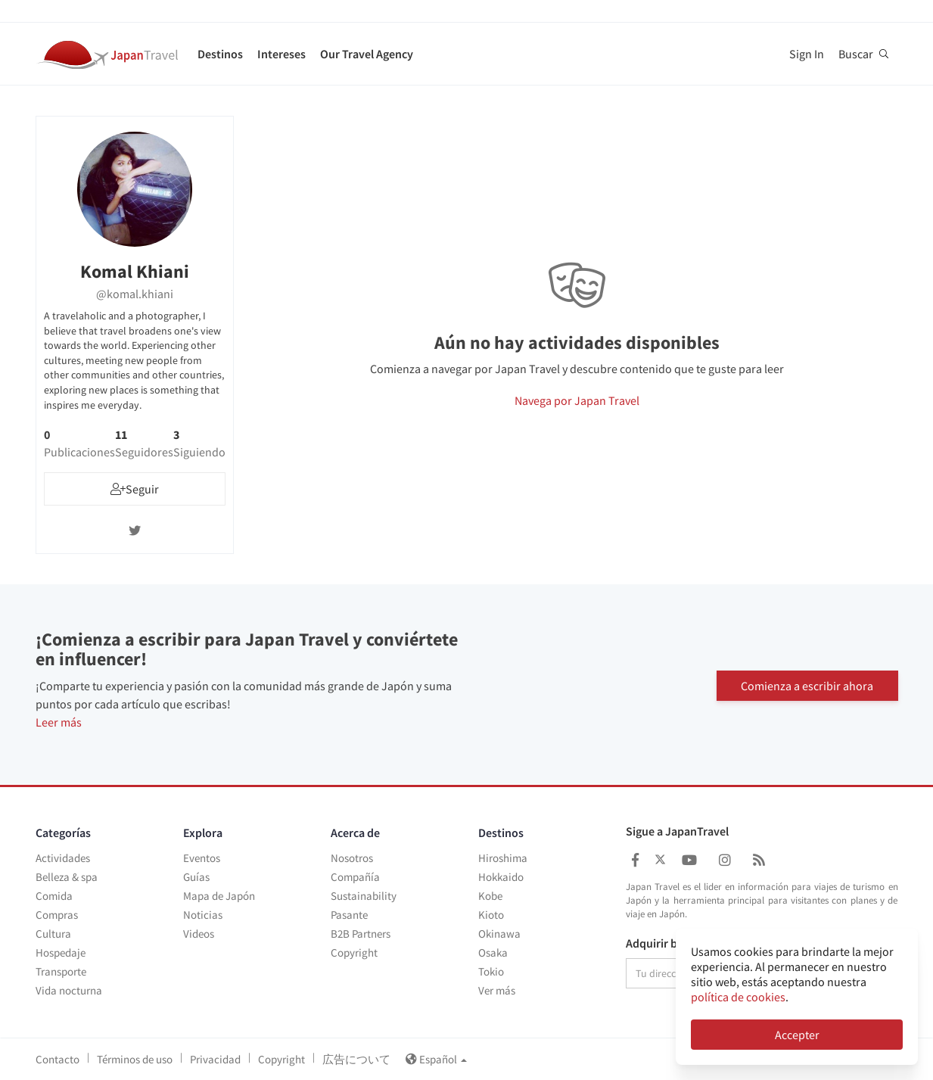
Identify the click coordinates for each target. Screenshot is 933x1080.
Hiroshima (502, 858)
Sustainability (364, 896)
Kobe (490, 896)
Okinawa (499, 933)
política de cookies (738, 996)
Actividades (63, 858)
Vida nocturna (69, 990)
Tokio (491, 971)
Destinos (220, 53)
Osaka (493, 952)
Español (436, 1059)
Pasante (349, 914)
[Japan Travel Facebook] (635, 860)
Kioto (491, 914)
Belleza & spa (67, 877)
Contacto (57, 1059)
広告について (356, 1059)
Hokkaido (501, 877)
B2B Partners (360, 933)
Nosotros (352, 858)
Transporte (61, 971)
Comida (54, 896)
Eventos (201, 858)
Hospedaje (61, 952)
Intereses (281, 53)
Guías (196, 877)
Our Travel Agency (366, 53)
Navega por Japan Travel (577, 400)
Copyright (354, 952)
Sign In (806, 53)
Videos (198, 933)
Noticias (202, 914)
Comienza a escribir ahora (807, 684)
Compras (57, 914)
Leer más (59, 722)
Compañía (355, 877)
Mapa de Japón (219, 896)
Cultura (53, 933)
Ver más (496, 990)
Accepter (797, 1034)
